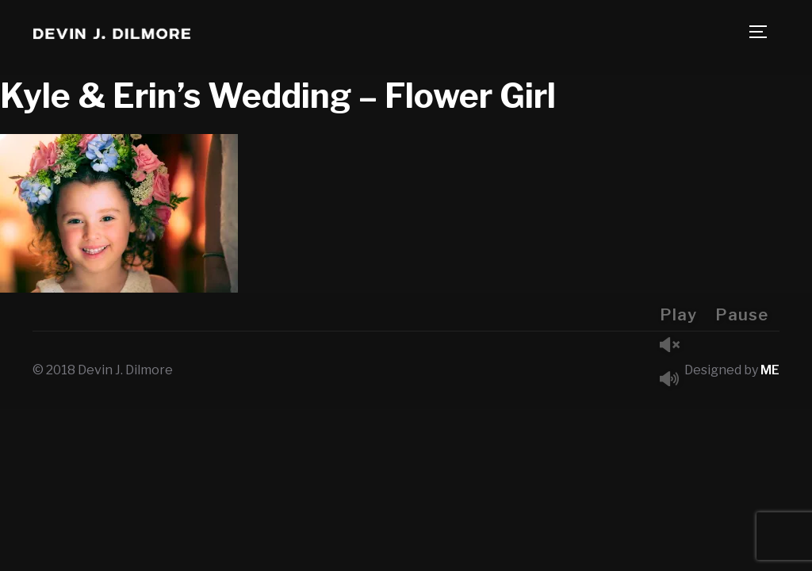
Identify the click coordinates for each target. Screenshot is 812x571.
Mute (675, 380)
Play (678, 314)
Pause (741, 314)
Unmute (675, 346)
